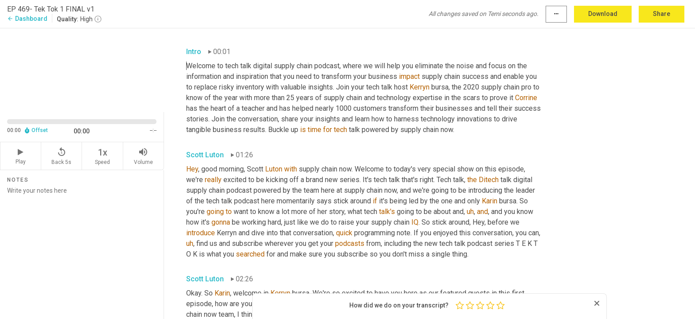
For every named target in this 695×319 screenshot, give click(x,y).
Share (661, 13)
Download (602, 13)
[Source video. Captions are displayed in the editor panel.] (82, 69)
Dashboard (27, 18)
